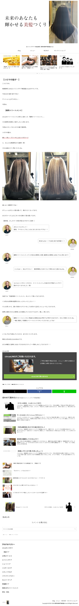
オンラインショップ (72, 601)
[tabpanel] (11, 63)
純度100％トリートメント (18, 384)
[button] (75, 529)
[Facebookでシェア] (39, 391)
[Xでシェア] (15, 391)
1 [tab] (37, 73)
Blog (52, 601)
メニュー (57, 601)
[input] (39, 529)
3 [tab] (42, 73)
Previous (1, 63)
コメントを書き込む (39, 523)
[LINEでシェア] (64, 391)
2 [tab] (39, 73)
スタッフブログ (6, 384)
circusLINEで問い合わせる (39, 376)
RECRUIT (63, 601)
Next (78, 63)
